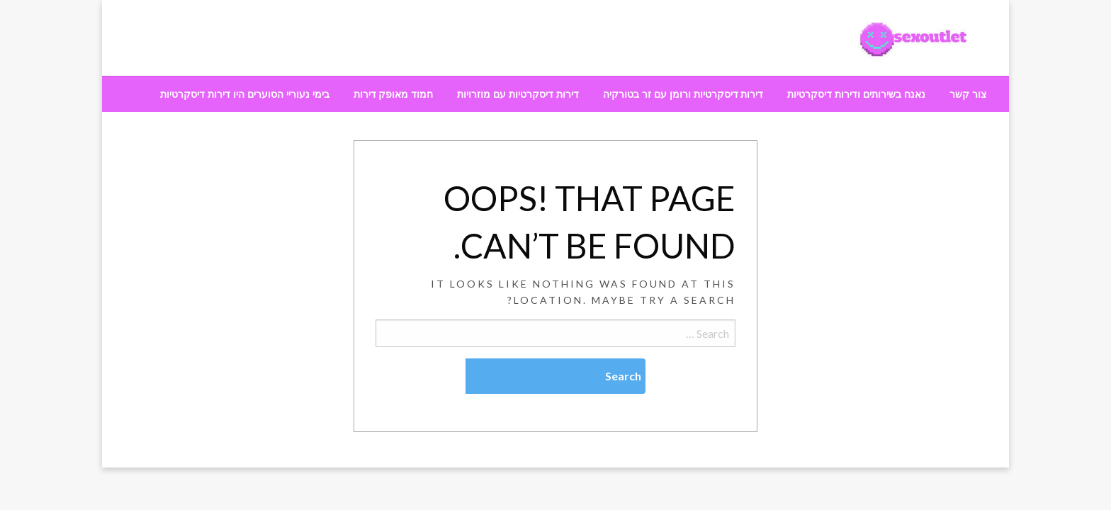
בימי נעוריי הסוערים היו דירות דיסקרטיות (244, 94)
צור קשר (967, 94)
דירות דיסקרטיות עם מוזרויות (518, 94)
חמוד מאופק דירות (394, 94)
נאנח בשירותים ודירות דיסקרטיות (856, 94)
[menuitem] (967, 94)
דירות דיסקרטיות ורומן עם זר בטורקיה (683, 94)
